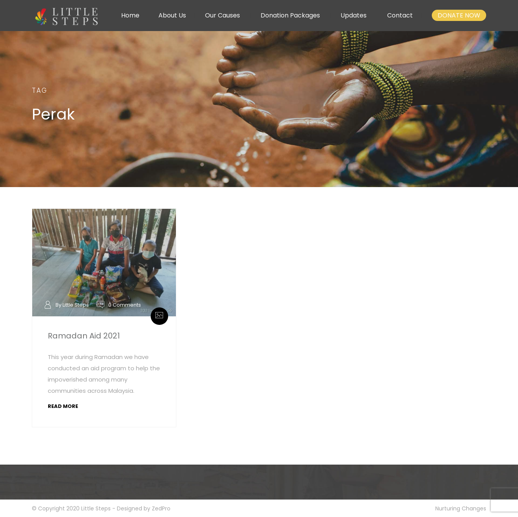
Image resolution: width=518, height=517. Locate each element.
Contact (400, 15)
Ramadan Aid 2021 (84, 335)
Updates (354, 15)
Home (130, 15)
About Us (172, 15)
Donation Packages (290, 15)
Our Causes (222, 15)
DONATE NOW (459, 15)
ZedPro (161, 508)
